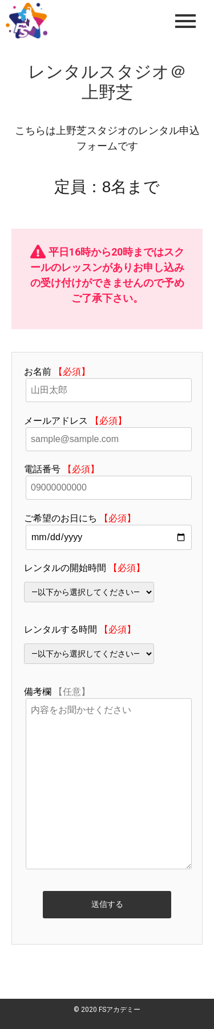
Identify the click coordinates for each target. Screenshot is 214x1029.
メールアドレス (107, 429)
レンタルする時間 (107, 644)
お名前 (107, 380)
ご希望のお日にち (107, 527)
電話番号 (107, 478)
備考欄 (107, 779)
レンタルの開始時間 (107, 582)
